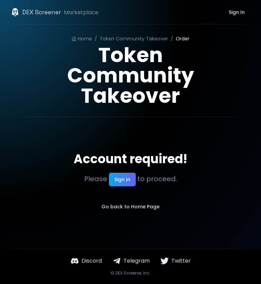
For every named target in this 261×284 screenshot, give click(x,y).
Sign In (237, 12)
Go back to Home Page (130, 206)
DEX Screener (128, 273)
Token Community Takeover (134, 38)
